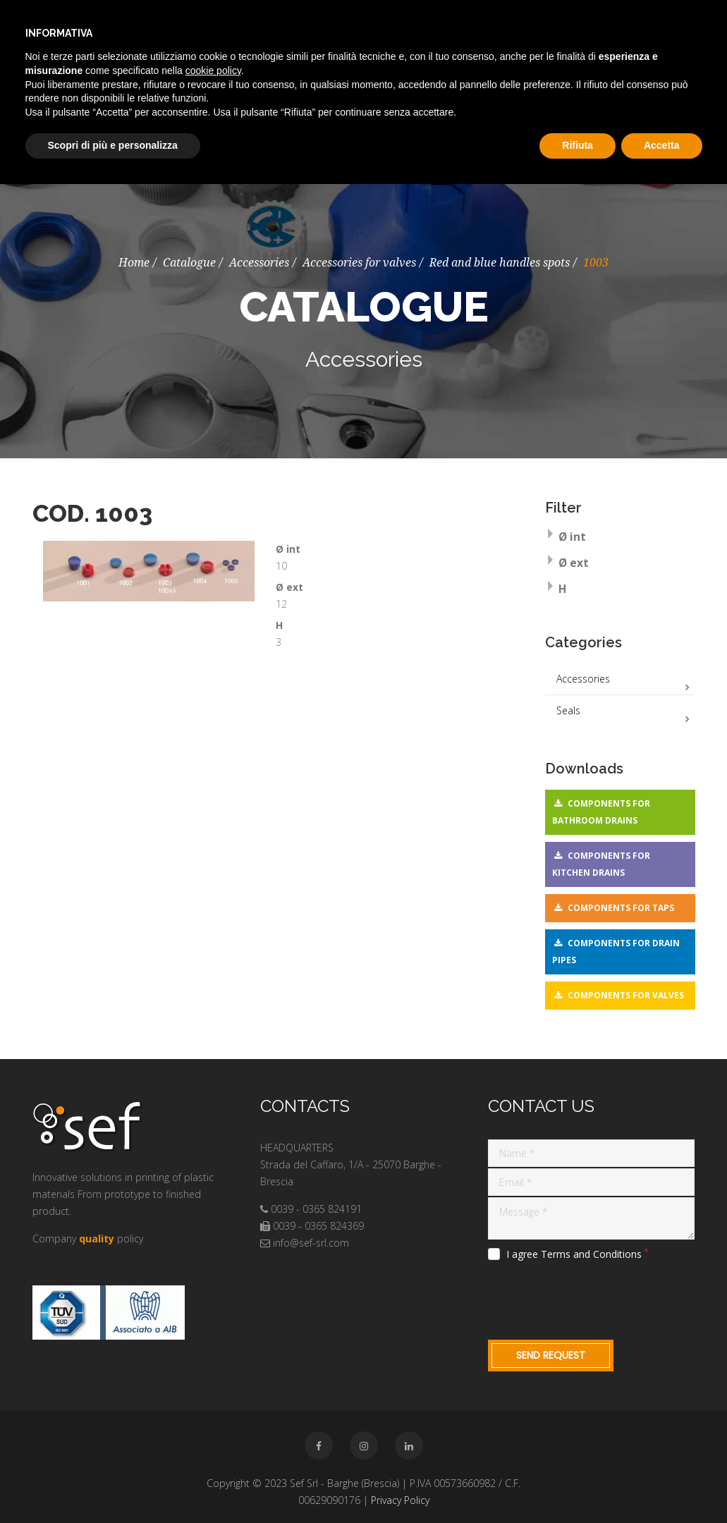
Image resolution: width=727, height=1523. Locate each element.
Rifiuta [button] (577, 145)
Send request (550, 1355)
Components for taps (621, 908)
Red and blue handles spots (499, 262)
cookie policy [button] (213, 70)
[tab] (620, 538)
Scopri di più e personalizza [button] (113, 145)
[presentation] (595, 1298)
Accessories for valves (359, 262)
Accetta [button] (662, 145)
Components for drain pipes (616, 951)
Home (133, 262)
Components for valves (626, 995)
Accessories (259, 262)
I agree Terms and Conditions (574, 1254)
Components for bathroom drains (601, 811)
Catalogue (189, 262)
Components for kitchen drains (601, 864)
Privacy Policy (400, 1500)
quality (96, 1238)
